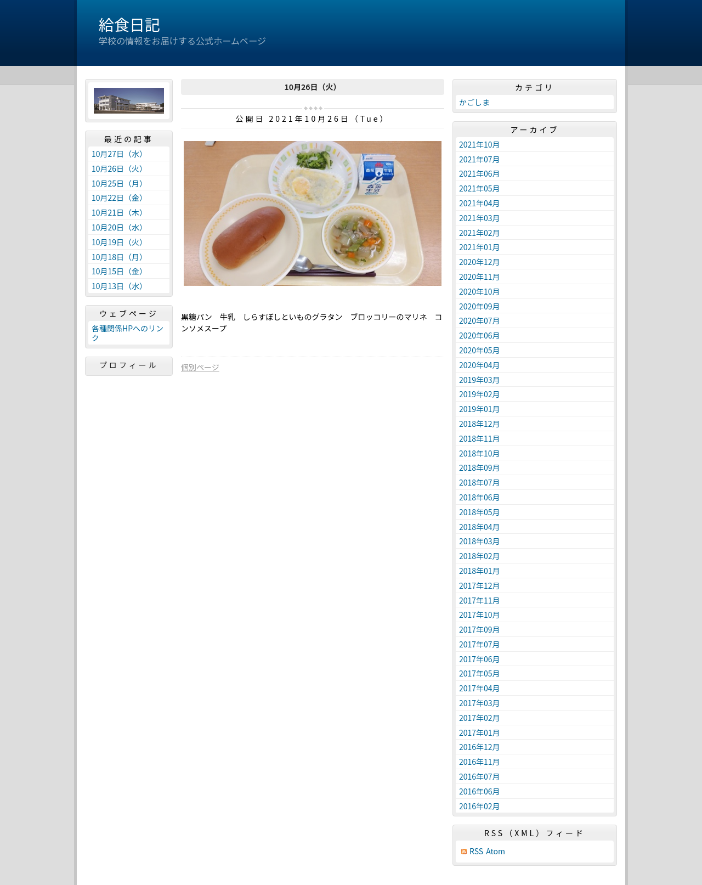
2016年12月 (479, 746)
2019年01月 (479, 408)
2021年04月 (479, 203)
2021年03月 (479, 217)
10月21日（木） (119, 212)
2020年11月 (479, 276)
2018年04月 (479, 526)
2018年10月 (479, 453)
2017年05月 (479, 673)
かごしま (474, 102)
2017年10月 (479, 614)
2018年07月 (479, 482)
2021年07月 (479, 159)
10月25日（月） (119, 183)
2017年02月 (479, 717)
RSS (476, 851)
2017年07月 (479, 644)
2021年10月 (479, 144)
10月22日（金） (119, 197)
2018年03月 (479, 540)
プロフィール (128, 365)
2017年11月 (479, 600)
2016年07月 (479, 776)
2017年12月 (479, 585)
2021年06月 (479, 173)
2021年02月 (479, 232)
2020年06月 (479, 335)
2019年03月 (479, 379)
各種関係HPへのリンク (127, 333)
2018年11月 (479, 438)
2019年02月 (479, 393)
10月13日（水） (119, 285)
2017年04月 (479, 688)
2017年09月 (479, 629)
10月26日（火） (119, 168)
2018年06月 (479, 497)
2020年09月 (479, 306)
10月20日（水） (119, 227)
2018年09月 (479, 467)
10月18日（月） (119, 256)
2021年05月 (479, 188)
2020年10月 (479, 291)
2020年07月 (479, 320)
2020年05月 (479, 350)
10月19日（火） (119, 241)
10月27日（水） (119, 153)
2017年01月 (479, 732)
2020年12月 (479, 261)
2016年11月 (479, 761)
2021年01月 (479, 246)
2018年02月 (479, 555)
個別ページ (200, 367)
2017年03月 (479, 702)
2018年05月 (479, 511)
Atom (495, 851)
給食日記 (129, 24)
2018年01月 (479, 570)
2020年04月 (479, 364)
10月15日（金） (119, 271)
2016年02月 (479, 806)
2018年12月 (479, 423)
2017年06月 (479, 658)
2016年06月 (479, 791)
